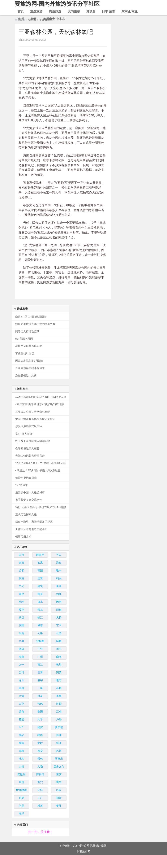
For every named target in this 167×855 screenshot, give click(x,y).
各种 (59, 688)
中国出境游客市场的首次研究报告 (35, 419)
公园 (59, 633)
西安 (40, 750)
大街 (21, 766)
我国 (40, 570)
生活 (59, 586)
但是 (21, 805)
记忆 (40, 790)
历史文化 (59, 766)
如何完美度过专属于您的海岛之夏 (35, 324)
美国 (40, 711)
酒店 (21, 648)
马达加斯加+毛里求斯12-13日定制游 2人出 (40, 397)
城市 (40, 625)
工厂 (40, 797)
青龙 (40, 609)
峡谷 (40, 735)
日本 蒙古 (108, 11)
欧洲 (21, 19)
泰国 (21, 742)
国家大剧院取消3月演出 (29, 360)
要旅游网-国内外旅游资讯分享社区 (59, 4)
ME (21, 727)
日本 (40, 601)
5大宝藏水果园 (24, 338)
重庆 (59, 774)
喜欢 (21, 593)
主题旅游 (36, 11)
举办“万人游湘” (24, 433)
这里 (40, 578)
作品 (21, 735)
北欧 (40, 742)
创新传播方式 (23, 536)
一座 (40, 688)
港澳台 (91, 11)
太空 (21, 703)
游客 (21, 570)
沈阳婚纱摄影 (98, 845)
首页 (21, 11)
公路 (40, 633)
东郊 (21, 797)
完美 (59, 672)
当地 (21, 633)
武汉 (21, 617)
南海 (59, 656)
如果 (40, 562)
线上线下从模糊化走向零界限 (32, 441)
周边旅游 (55, 11)
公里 (21, 641)
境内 (59, 782)
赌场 (59, 641)
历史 (59, 648)
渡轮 (59, 703)
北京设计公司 (81, 845)
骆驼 (40, 727)
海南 (21, 656)
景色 (40, 758)
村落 (40, 805)
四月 (21, 554)
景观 (21, 782)
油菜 (59, 593)
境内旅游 (74, 11)
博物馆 (40, 774)
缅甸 (59, 609)
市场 (59, 695)
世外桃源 (21, 790)
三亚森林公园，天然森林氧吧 (32, 411)
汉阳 (21, 625)
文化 (21, 586)
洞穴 (40, 782)
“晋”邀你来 (21, 485)
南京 (40, 593)
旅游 (21, 578)
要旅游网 (84, 851)
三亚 (40, 648)
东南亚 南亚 (130, 11)
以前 (59, 790)
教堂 (59, 664)
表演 (21, 562)
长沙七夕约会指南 (26, 477)
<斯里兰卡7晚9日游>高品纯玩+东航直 (37, 470)
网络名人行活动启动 (27, 331)
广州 (40, 656)
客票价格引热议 (24, 353)
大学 (40, 719)
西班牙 (40, 554)
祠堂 (59, 797)
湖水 (21, 758)
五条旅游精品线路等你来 (30, 368)
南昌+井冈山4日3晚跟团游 (31, 316)
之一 (21, 664)
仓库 (21, 680)
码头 (59, 578)
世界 (40, 672)
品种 (21, 601)
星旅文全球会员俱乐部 (28, 346)
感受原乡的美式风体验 (28, 426)
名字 (40, 680)
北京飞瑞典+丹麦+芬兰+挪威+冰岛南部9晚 (40, 463)
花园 (21, 719)
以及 (40, 695)
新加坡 (59, 727)
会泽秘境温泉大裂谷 (27, 448)
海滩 (59, 735)
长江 (40, 617)
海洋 (21, 813)
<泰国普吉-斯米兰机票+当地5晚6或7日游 (39, 404)
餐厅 (59, 805)
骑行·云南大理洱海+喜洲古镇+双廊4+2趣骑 (40, 507)
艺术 (59, 625)
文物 (40, 766)
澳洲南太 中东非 (54, 19)
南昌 (21, 688)
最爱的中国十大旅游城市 (30, 492)
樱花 (21, 609)
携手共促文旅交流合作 (28, 499)
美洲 (33, 19)
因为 (59, 601)
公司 (21, 672)
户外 (59, 719)
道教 (21, 750)
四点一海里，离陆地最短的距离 (34, 521)
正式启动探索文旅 (26, 514)
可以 (59, 554)
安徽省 (21, 774)
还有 (21, 711)
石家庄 (59, 758)
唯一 (59, 570)
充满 (21, 695)
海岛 (59, 562)
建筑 (40, 586)
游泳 (59, 742)
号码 (40, 703)
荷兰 (40, 664)
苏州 (59, 750)
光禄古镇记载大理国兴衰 (30, 455)
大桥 (59, 617)
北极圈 (40, 641)
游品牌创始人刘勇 (26, 375)
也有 (59, 680)
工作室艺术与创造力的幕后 (31, 529)
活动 (59, 711)
